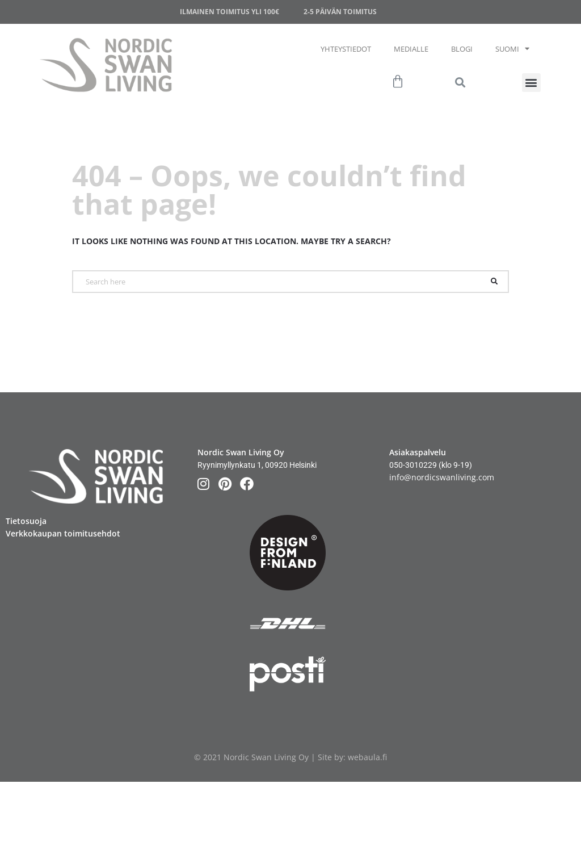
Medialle (411, 49)
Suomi (512, 48)
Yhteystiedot (346, 49)
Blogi (462, 49)
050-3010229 (413, 465)
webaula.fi (367, 757)
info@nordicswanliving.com (441, 477)
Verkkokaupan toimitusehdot (63, 533)
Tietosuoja (26, 520)
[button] (531, 82)
